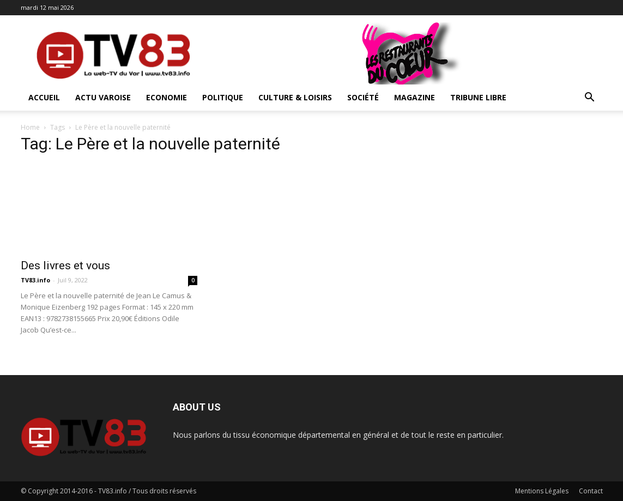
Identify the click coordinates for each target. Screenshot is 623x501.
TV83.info (35, 280)
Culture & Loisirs (295, 97)
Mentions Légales (541, 491)
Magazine (414, 97)
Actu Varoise (103, 97)
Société (363, 97)
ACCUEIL (44, 97)
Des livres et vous (65, 265)
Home (30, 127)
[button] (590, 98)
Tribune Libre (478, 97)
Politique (222, 97)
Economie (166, 97)
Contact (591, 491)
